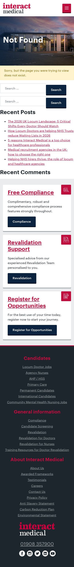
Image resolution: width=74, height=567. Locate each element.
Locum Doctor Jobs (37, 367)
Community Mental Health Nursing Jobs (37, 402)
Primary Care (37, 384)
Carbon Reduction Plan (37, 509)
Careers (37, 485)
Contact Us (37, 491)
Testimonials (37, 480)
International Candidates (37, 396)
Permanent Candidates (37, 390)
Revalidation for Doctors (37, 438)
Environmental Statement (37, 515)
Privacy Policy (37, 497)
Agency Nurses (37, 372)
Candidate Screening (37, 426)
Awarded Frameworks (37, 474)
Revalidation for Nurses (37, 444)
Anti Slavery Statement (37, 503)
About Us (37, 468)
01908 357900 (37, 544)
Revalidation (37, 432)
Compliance (37, 420)
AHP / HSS (37, 378)
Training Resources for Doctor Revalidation (37, 450)
